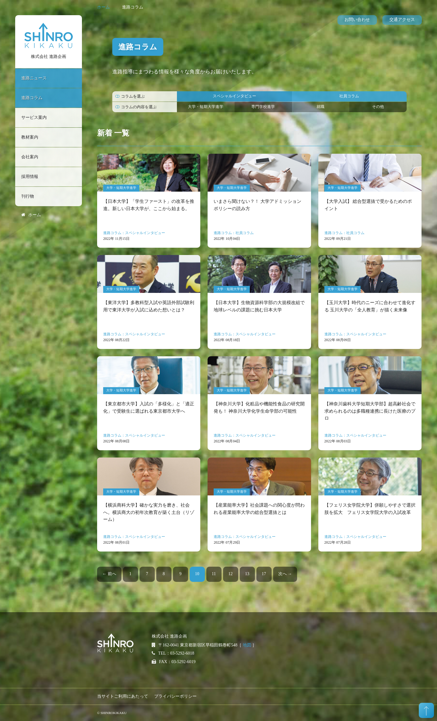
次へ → (285, 574)
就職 (320, 107)
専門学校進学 (263, 107)
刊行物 (27, 196)
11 (214, 574)
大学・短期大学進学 (205, 107)
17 (264, 574)
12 (231, 574)
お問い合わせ (357, 19)
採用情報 (29, 176)
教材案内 (29, 137)
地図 (247, 645)
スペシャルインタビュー (234, 96)
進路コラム (31, 98)
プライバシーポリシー (175, 696)
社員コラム (349, 96)
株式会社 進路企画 (48, 56)
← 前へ (109, 574)
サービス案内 (34, 117)
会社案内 (29, 157)
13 (247, 574)
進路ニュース (34, 78)
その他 (378, 107)
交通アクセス (402, 19)
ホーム (103, 7)
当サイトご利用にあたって (122, 696)
